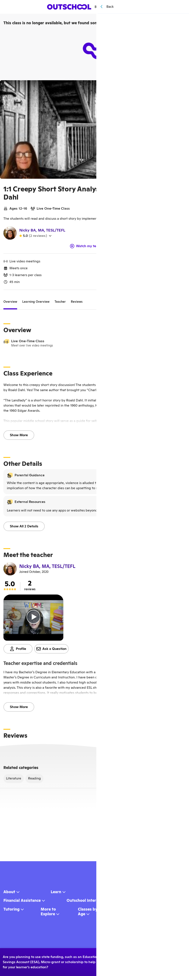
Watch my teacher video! (93, 248)
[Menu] (136, 7)
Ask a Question (51, 650)
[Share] (170, 86)
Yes (117, 954)
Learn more (147, 970)
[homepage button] (70, 7)
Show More (19, 436)
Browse (102, 7)
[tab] (10, 303)
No (117, 962)
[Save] (179, 86)
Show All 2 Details (24, 528)
